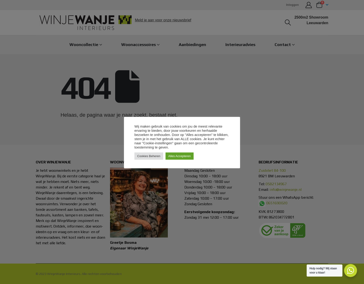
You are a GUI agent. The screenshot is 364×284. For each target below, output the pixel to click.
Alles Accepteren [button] (179, 156)
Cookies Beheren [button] (148, 156)
